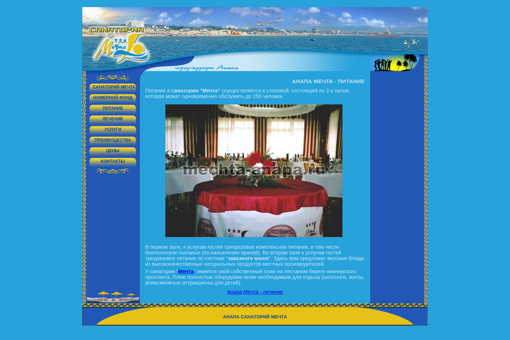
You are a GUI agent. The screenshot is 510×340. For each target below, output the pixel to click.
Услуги (112, 129)
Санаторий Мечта (114, 87)
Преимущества (113, 140)
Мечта (186, 271)
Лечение (112, 118)
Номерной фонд (112, 97)
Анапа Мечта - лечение (255, 292)
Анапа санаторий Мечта (255, 316)
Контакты (113, 161)
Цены (112, 150)
